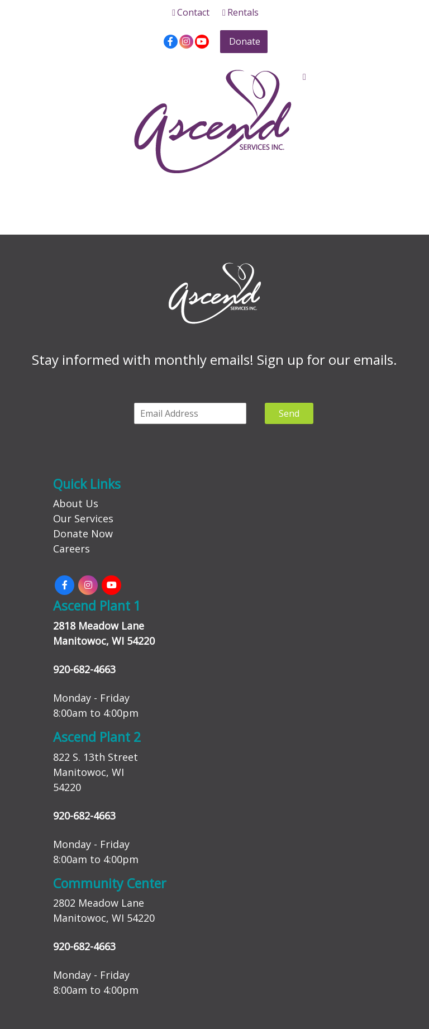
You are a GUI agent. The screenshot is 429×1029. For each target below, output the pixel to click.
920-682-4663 (84, 669)
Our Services (83, 518)
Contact (190, 12)
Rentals (240, 12)
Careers (71, 548)
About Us (75, 503)
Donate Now (83, 533)
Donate (244, 41)
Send (289, 413)
